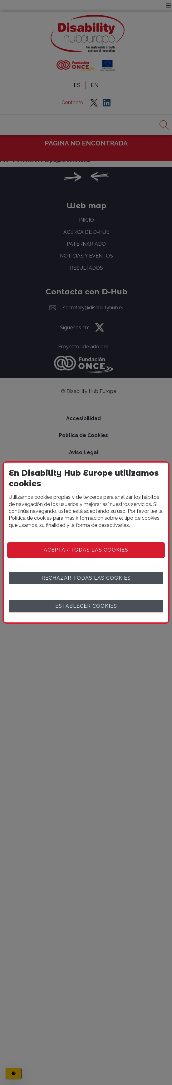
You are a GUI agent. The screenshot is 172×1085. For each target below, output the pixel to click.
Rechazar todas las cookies (86, 578)
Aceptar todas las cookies (86, 550)
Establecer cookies (86, 606)
